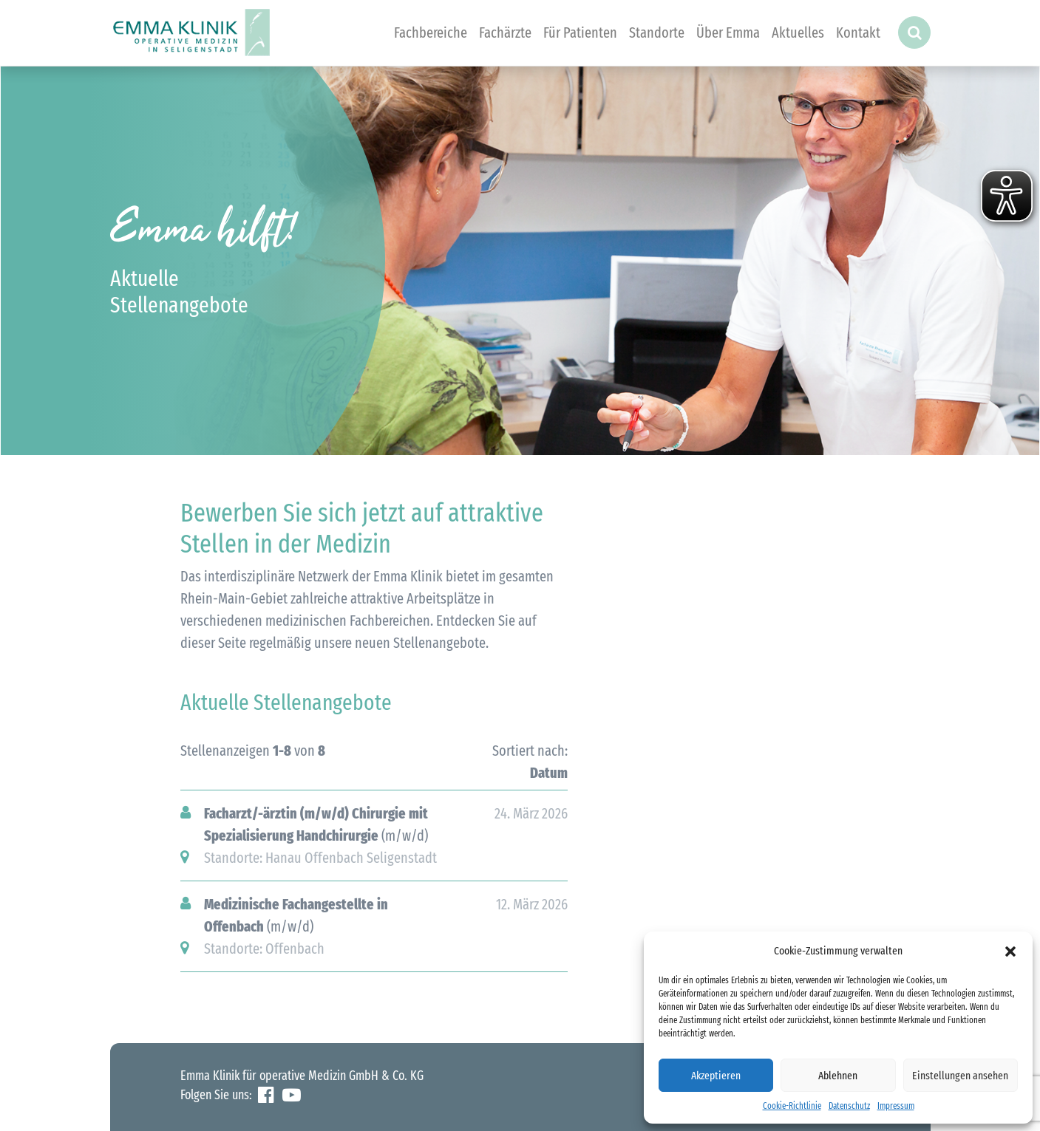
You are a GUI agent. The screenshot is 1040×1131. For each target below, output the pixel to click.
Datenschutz (849, 1106)
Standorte (656, 32)
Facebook (265, 1095)
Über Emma (728, 32)
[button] (1010, 950)
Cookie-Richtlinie (792, 1106)
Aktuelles (798, 32)
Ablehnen (837, 1075)
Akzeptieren (716, 1075)
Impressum (895, 1106)
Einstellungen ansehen (960, 1075)
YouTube (291, 1095)
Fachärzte (505, 32)
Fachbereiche (430, 32)
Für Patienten (580, 32)
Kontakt (858, 32)
